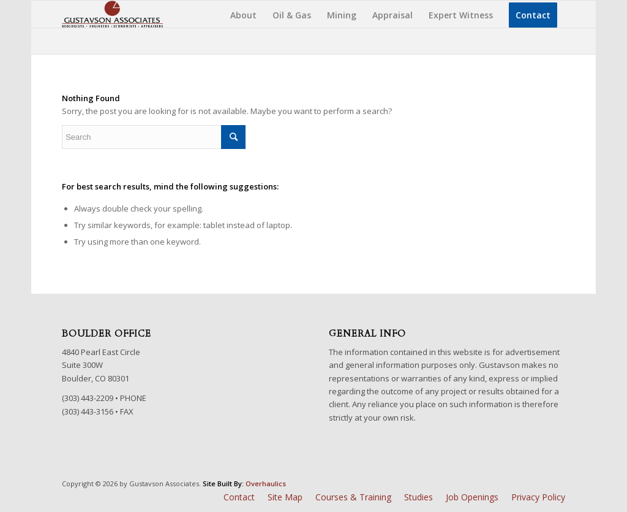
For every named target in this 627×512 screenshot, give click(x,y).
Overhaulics (266, 483)
